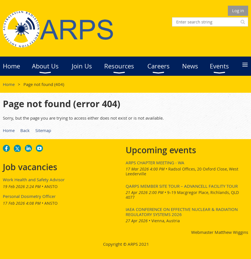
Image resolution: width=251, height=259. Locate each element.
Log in (238, 10)
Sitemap (43, 130)
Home (9, 84)
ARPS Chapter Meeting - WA (155, 162)
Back (25, 130)
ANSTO (51, 186)
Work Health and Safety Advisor (34, 179)
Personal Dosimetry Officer (29, 196)
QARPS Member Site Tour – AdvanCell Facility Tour (182, 186)
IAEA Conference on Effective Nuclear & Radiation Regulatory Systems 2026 (182, 211)
